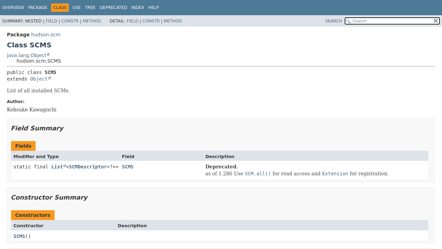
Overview (13, 7)
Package (37, 7)
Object (39, 79)
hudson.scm (45, 34)
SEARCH (333, 21)
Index (137, 7)
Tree (90, 7)
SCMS (128, 166)
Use (77, 7)
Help (153, 7)
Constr (70, 21)
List (57, 166)
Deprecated (113, 7)
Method (92, 21)
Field (51, 21)
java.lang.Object (26, 55)
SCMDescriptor (88, 166)
